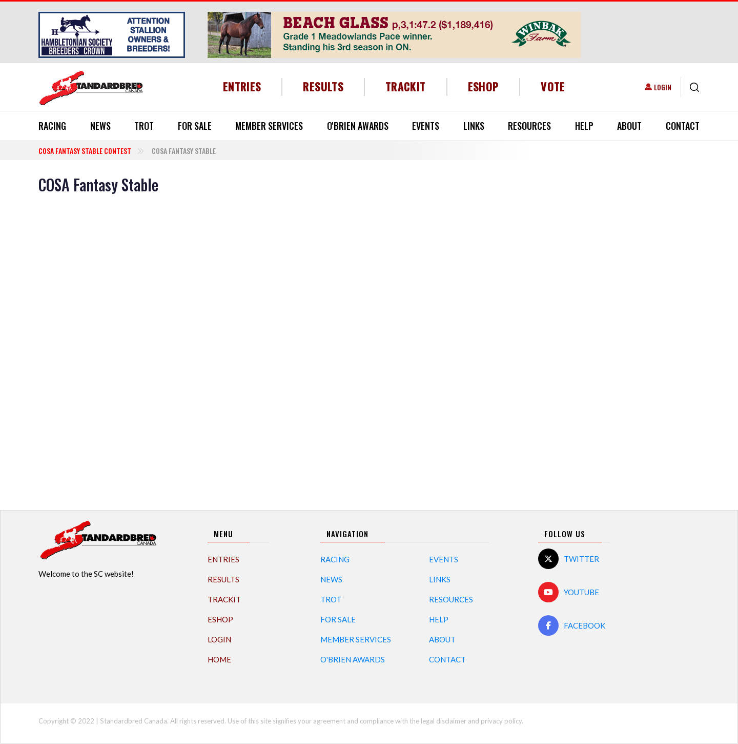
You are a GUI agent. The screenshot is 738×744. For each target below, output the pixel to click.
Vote (553, 86)
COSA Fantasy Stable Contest (84, 150)
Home (219, 659)
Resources (529, 125)
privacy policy (501, 721)
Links (473, 125)
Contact (683, 125)
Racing (52, 125)
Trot (144, 125)
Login (662, 87)
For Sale (195, 125)
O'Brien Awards (357, 125)
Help (584, 125)
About (629, 125)
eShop (483, 86)
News (100, 125)
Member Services (269, 125)
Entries (242, 86)
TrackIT (405, 86)
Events (425, 125)
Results (323, 86)
